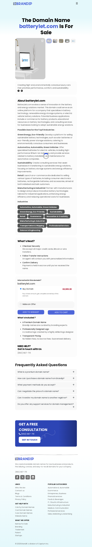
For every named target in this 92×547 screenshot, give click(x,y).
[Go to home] (24, 459)
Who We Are (20, 487)
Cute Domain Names (23, 513)
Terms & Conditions (23, 496)
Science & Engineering (30, 230)
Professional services (56, 511)
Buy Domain (28, 289)
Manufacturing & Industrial (32, 221)
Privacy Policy (20, 499)
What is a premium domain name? (46, 372)
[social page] (17, 477)
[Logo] (22, 3)
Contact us (19, 490)
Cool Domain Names (23, 510)
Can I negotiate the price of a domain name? (46, 391)
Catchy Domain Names (24, 507)
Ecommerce (35, 216)
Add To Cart (61, 312)
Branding (18, 527)
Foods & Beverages (55, 499)
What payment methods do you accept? (46, 384)
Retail (22, 216)
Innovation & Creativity (57, 216)
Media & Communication (58, 508)
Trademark (19, 529)
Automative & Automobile (58, 487)
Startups (18, 535)
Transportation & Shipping (32, 225)
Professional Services (59, 225)
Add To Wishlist (31, 312)
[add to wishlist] (42, 40)
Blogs (17, 493)
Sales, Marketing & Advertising (60, 514)
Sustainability (56, 212)
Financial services (55, 496)
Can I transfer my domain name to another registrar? (46, 397)
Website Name (21, 516)
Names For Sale (21, 524)
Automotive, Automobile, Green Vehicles (38, 207)
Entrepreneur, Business (57, 493)
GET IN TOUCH (29, 439)
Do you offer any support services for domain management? (46, 406)
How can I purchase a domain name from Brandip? (46, 378)
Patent (18, 532)
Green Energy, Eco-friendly (32, 212)
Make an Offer (29, 304)
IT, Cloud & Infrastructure (58, 502)
